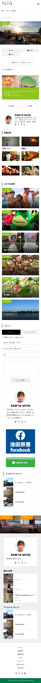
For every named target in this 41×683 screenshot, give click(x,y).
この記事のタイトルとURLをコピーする (20, 62)
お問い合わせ (20, 664)
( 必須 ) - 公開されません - (12, 348)
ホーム (20, 647)
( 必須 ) (11, 342)
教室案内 (20, 651)
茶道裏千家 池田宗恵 (20, 406)
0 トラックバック (29, 332)
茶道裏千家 (20, 654)
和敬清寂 (5, 23)
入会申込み (20, 668)
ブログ (20, 657)
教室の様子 (6, 517)
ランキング (20, 661)
